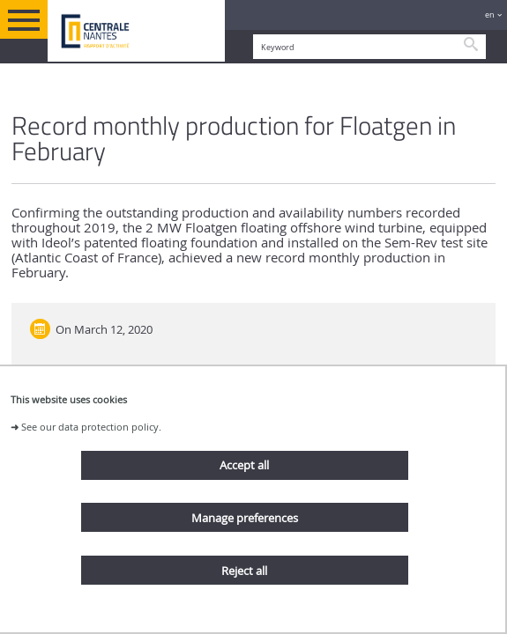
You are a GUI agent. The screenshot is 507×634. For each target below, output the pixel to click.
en (490, 14)
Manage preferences (244, 518)
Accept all (244, 465)
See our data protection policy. (91, 426)
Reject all (244, 571)
